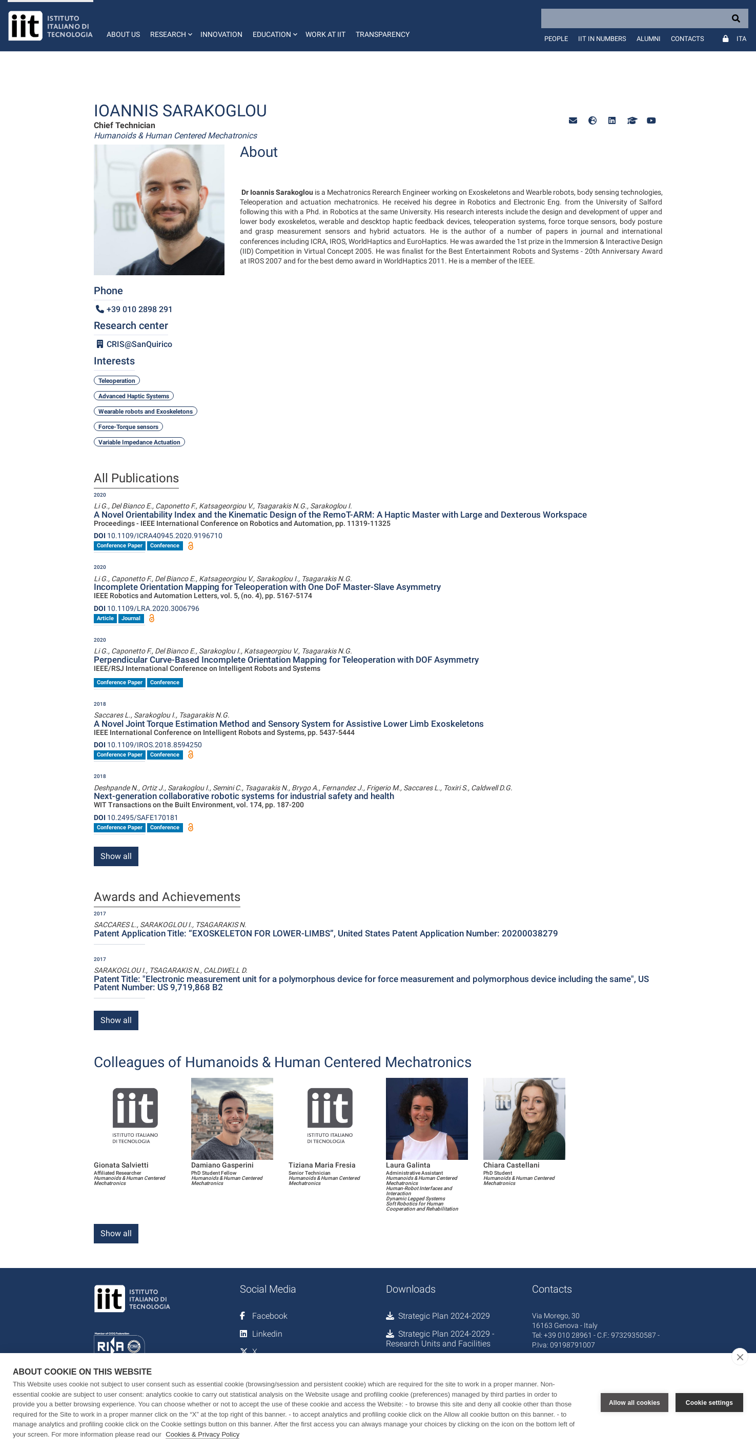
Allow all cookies (634, 1402)
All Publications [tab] (136, 478)
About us (123, 34)
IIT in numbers (602, 39)
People (556, 39)
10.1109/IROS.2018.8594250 (148, 745)
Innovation (221, 34)
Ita (741, 39)
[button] (170, 25)
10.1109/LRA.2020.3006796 (146, 608)
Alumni (649, 39)
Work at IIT (325, 34)
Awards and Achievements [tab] (167, 897)
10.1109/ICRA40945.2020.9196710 (158, 535)
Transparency (383, 34)
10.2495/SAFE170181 (136, 817)
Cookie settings (709, 1402)
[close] (739, 1356)
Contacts (687, 39)
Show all (116, 856)
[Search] (644, 18)
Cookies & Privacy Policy (202, 1434)
